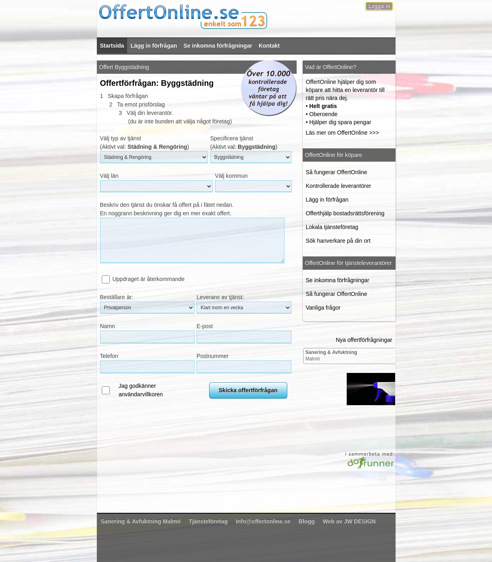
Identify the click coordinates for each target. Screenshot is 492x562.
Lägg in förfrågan (153, 45)
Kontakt (269, 45)
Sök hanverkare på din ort (338, 240)
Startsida (112, 45)
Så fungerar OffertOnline (336, 172)
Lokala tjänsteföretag (332, 227)
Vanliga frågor (323, 307)
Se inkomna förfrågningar (218, 45)
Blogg (307, 521)
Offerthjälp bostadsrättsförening (345, 213)
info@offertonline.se (263, 521)
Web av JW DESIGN (348, 521)
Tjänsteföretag (208, 521)
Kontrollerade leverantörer (338, 186)
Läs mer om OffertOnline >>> (342, 132)
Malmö (331, 356)
